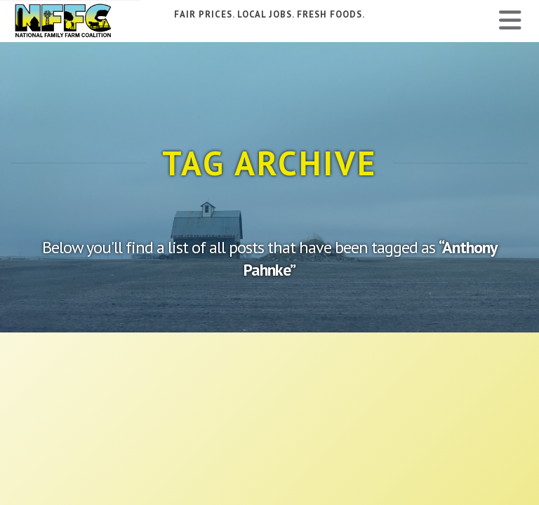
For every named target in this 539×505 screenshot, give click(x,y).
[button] (510, 20)
